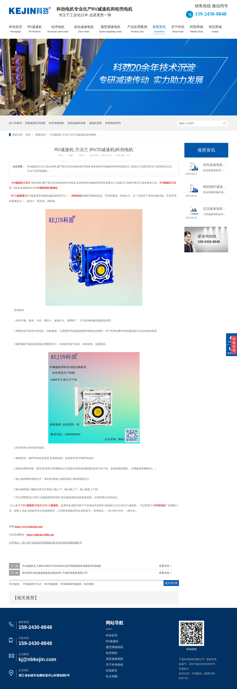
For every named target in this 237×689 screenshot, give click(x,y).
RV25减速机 (51, 583)
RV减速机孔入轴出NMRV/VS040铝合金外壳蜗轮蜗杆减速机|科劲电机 (61, 565)
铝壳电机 (57, 29)
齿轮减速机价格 (77, 123)
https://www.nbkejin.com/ (29, 526)
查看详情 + (165, 565)
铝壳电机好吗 (113, 123)
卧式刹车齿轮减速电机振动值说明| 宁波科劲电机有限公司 (55, 572)
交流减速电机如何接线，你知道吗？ (214, 208)
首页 (28, 134)
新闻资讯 (159, 29)
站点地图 (111, 676)
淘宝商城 (215, 29)
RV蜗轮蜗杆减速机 (71, 583)
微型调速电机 (110, 29)
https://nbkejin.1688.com (40, 534)
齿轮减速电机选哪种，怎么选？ (214, 165)
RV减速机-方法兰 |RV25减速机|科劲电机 (73, 134)
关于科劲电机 (114, 664)
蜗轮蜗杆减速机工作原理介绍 (214, 187)
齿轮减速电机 (84, 29)
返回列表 (171, 583)
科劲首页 (15, 29)
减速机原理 (95, 123)
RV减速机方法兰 (32, 583)
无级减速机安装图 (35, 123)
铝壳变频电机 (56, 123)
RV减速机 (35, 29)
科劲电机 (89, 583)
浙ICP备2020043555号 (202, 664)
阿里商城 (196, 29)
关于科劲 (177, 29)
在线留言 (111, 670)
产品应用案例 (137, 29)
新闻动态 (40, 134)
